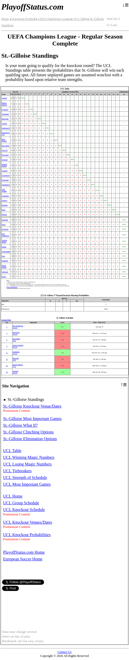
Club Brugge (4, 190)
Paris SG (5, 150)
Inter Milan (5, 145)
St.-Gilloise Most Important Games (32, 418)
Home (5, 19)
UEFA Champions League (53, 19)
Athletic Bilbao (4, 241)
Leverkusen (6, 175)
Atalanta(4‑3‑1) (15, 372)
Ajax (3, 256)
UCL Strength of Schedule (25, 477)
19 (7, 365)
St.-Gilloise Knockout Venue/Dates (32, 406)
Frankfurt (5, 260)
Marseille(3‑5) (16, 359)
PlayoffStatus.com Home (24, 552)
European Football (22, 19)
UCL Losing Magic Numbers (27, 464)
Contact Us (64, 652)
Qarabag (5, 205)
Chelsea (4, 123)
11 (7, 353)
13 (7, 359)
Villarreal (5, 272)
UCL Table (79, 19)
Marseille (5, 220)
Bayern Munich (4, 104)
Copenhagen (6, 251)
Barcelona (5, 118)
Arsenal (4, 98)
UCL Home (13, 496)
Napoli (4, 247)
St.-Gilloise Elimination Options (30, 439)
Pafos (3, 224)
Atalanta (5, 170)
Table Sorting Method (11, 287)
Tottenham (5, 114)
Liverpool (5, 109)
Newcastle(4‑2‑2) (16, 333)
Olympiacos (6, 184)
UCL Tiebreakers (17, 471)
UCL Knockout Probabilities (27, 534)
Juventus (5, 159)
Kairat (4, 276)
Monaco (4, 200)
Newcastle (5, 155)
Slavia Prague (4, 266)
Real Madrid (4, 140)
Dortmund (5, 180)
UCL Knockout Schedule (24, 509)
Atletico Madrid (4, 165)
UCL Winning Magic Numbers (28, 457)
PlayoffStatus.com (32, 6)
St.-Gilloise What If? (20, 425)
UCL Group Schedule (21, 503)
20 (7, 372)
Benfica (4, 214)
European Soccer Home (22, 559)
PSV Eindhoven (5, 234)
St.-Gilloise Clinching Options (28, 432)
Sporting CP (6, 128)
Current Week (6, 320)
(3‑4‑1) (16, 352)
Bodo (3, 210)
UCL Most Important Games (27, 484)
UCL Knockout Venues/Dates (27, 522)
